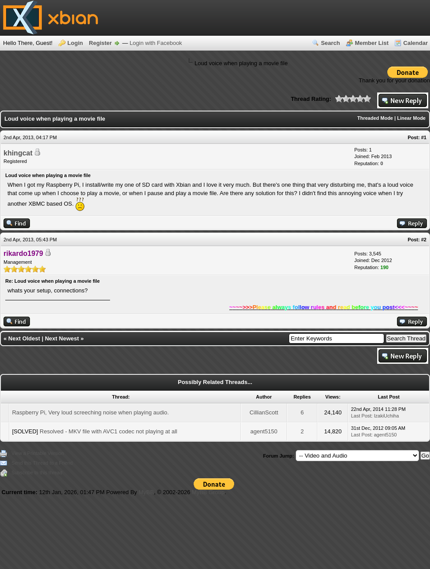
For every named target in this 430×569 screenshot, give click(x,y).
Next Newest (62, 338)
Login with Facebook (155, 43)
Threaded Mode (375, 118)
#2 (423, 239)
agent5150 (263, 431)
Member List (372, 43)
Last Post (361, 415)
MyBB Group (208, 492)
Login (75, 43)
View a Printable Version (37, 453)
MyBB (146, 492)
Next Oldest (24, 338)
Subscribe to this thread (36, 472)
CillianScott (264, 412)
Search (330, 43)
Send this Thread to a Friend (42, 463)
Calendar (415, 43)
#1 (423, 137)
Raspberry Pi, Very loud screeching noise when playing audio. (90, 412)
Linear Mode (411, 118)
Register (100, 43)
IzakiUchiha (386, 415)
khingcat (18, 153)
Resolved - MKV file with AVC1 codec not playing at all (108, 431)
